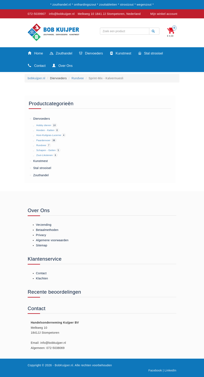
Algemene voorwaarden (52, 240)
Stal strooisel (150, 54)
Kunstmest (120, 54)
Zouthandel (61, 54)
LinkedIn (170, 370)
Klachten (42, 278)
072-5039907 (37, 13)
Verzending (43, 224)
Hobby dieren (43, 125)
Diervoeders (91, 54)
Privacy (41, 235)
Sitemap (41, 245)
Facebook (155, 370)
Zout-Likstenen (44, 155)
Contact (37, 65)
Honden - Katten (45, 130)
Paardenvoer (43, 140)
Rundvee (77, 78)
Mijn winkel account (163, 13)
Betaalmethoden (47, 230)
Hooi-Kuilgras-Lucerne (48, 135)
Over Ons (62, 65)
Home (35, 53)
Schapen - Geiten (46, 150)
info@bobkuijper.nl (62, 13)
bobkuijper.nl (36, 78)
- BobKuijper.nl (63, 365)
